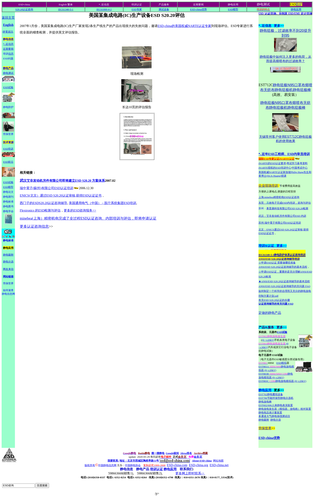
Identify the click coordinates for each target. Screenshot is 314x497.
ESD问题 (8, 58)
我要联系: (113, 460)
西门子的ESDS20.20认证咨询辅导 (43, 203)
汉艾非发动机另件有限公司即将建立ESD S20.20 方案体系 (62, 180)
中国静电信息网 (107, 465)
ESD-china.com (177, 465)
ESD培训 (8, 148)
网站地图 (218, 460)
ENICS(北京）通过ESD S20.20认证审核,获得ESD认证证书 (61, 195)
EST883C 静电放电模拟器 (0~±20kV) (282, 381)
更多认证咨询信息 (34, 226)
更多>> (280, 245)
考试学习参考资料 (297, 163)
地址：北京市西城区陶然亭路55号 (139, 460)
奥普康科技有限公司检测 (287, 208)
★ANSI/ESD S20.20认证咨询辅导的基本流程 (284, 281)
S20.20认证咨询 (24, 9)
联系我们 (186, 469)
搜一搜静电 (157, 453)
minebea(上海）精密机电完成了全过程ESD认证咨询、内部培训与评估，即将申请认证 (88, 218)
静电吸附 (8, 254)
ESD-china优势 (198, 9)
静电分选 (8, 261)
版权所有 (90, 465)
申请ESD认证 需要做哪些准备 (278, 262)
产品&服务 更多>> (273, 327)
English (8, 25)
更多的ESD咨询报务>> (80, 210)
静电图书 (8, 206)
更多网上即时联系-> (190, 473)
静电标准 (8, 201)
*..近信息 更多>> (271, 25)
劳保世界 (265, 428)
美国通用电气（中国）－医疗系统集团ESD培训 (102, 203)
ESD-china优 (268, 438)
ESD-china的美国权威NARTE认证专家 (184, 26)
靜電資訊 (8, 31)
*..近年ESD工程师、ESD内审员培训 (284, 154)
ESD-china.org (198, 465)
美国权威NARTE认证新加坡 (275, 172)
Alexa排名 (186, 453)
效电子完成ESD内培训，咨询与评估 (290, 202)
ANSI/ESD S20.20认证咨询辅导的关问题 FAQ (284, 286)
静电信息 (8, 39)
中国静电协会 (133, 465)
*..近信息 (8, 44)
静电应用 (296, 9)
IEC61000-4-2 (104, 9)
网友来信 (8, 269)
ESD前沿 (8, 161)
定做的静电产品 (270, 312)
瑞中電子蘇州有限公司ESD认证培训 (49, 188)
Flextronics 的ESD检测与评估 (40, 210)
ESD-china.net (219, 465)
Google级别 (172, 453)
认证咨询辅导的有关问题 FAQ (276, 303)
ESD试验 (8, 87)
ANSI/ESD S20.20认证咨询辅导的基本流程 (283, 266)
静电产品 (8, 68)
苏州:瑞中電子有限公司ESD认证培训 (280, 222)
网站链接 (8, 276)
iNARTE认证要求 (272, 163)
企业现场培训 (268, 185)
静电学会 (8, 211)
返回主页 (8, 17)
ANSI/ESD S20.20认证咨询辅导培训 (279, 258)
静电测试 (8, 73)
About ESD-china (202, 460)
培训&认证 (266, 245)
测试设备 (164, 9)
